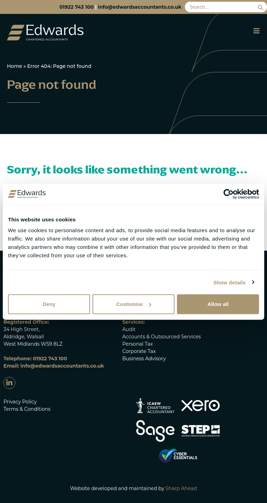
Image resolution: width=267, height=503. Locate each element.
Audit (129, 329)
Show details (229, 282)
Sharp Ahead (181, 488)
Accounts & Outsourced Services (161, 336)
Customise (133, 304)
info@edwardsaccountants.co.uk (139, 7)
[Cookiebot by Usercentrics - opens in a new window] (228, 194)
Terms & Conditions (26, 409)
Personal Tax (137, 344)
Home (14, 66)
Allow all (218, 304)
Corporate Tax (139, 351)
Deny (48, 304)
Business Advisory (144, 358)
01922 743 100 (76, 7)
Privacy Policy (20, 402)
